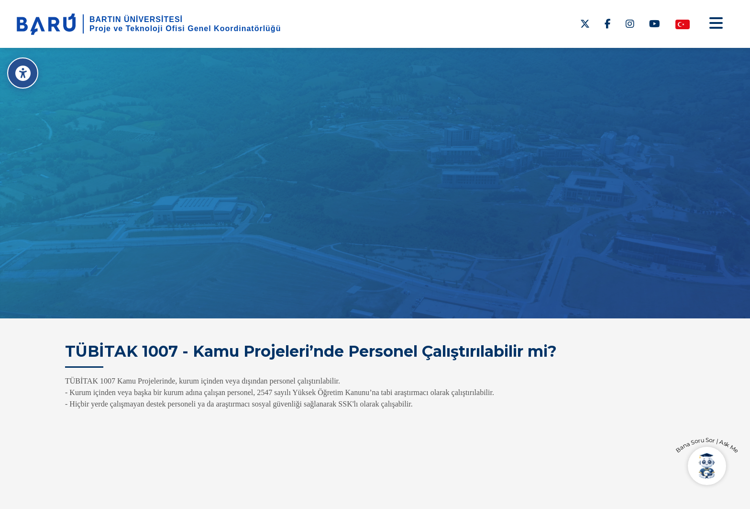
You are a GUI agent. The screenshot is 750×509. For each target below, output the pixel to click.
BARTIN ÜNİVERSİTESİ (136, 19)
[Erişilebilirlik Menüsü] (22, 73)
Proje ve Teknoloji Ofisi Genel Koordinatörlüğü (185, 28)
